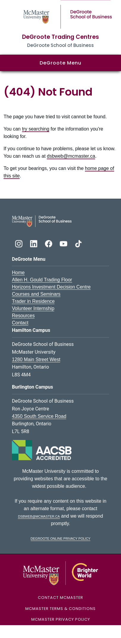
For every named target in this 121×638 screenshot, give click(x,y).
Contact (20, 322)
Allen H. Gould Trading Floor (42, 279)
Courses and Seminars (36, 294)
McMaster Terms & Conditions (60, 608)
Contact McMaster (60, 597)
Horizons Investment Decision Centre (51, 286)
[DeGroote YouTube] (64, 243)
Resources (23, 315)
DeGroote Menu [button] (60, 62)
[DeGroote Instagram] (19, 243)
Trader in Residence (33, 301)
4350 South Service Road (39, 416)
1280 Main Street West (36, 359)
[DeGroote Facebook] (49, 243)
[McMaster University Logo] (60, 573)
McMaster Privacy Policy (60, 619)
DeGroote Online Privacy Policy (61, 538)
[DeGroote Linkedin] (34, 243)
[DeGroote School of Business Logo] (42, 221)
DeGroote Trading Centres (60, 37)
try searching (35, 128)
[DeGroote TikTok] (78, 243)
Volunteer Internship (33, 308)
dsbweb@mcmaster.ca (71, 156)
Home (18, 272)
